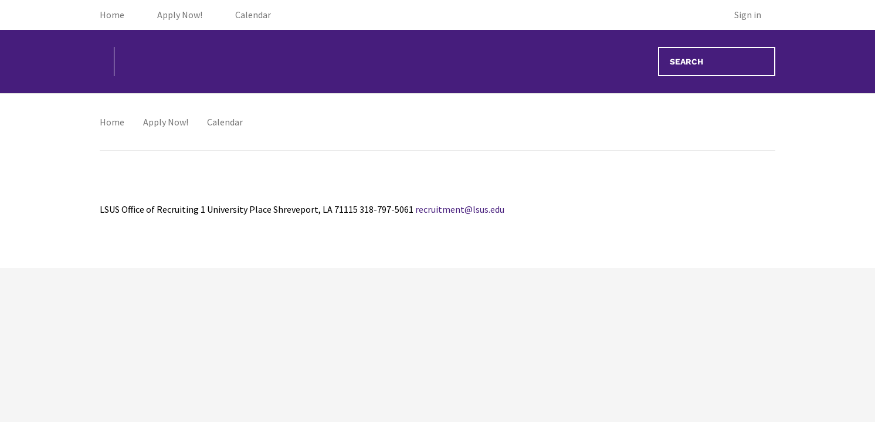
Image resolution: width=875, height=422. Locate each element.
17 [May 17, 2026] (727, 389)
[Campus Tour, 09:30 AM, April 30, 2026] (437, 213)
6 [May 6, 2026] (340, 292)
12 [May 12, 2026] (244, 389)
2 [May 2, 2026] (630, 195)
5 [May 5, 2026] (244, 292)
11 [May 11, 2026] (148, 389)
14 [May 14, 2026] (437, 389)
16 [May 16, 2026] (630, 389)
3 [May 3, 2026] (727, 195)
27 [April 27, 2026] (148, 195)
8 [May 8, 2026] (534, 292)
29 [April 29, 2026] (341, 195)
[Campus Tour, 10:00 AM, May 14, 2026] (437, 407)
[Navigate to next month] (218, 129)
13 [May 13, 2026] (341, 389)
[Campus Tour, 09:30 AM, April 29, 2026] (340, 213)
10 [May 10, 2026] (727, 292)
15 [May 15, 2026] (534, 389)
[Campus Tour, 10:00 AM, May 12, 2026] (244, 407)
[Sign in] (754, 15)
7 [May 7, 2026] (437, 292)
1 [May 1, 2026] (534, 195)
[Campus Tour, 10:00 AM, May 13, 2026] (340, 407)
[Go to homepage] (140, 61)
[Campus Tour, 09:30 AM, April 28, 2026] (244, 213)
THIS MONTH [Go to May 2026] (133, 131)
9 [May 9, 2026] (630, 292)
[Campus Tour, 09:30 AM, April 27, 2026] (147, 213)
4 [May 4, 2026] (147, 292)
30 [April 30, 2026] (437, 195)
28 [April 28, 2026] (244, 195)
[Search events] (716, 61)
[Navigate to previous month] (185, 129)
